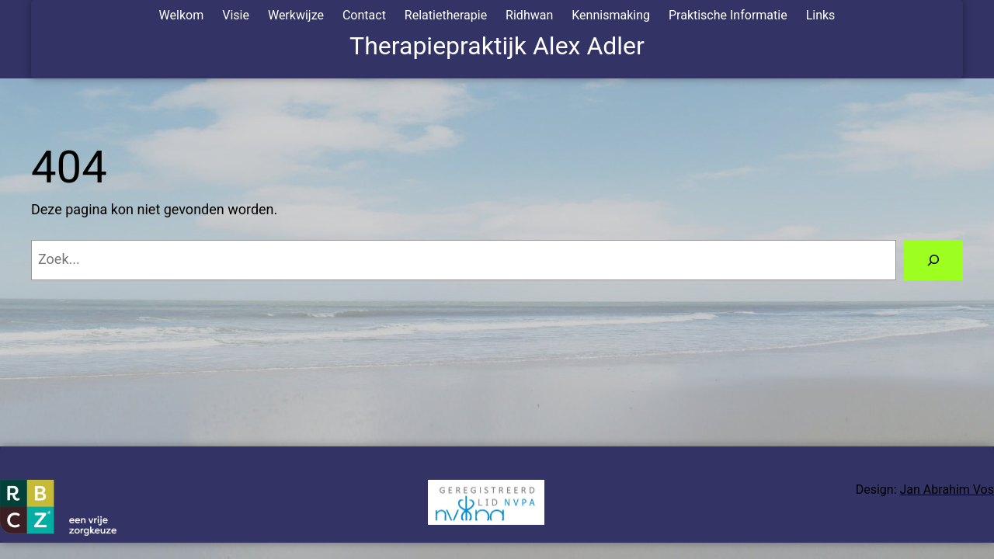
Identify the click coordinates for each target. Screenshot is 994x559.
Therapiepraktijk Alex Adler (497, 46)
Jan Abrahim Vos (947, 489)
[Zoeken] (933, 260)
